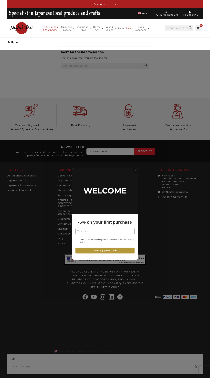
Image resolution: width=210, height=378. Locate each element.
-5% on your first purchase (105, 197)
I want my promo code (105, 225)
